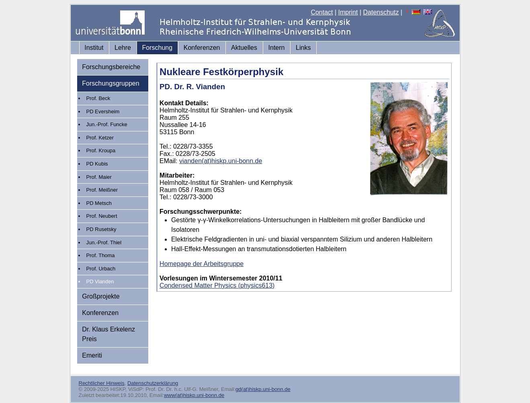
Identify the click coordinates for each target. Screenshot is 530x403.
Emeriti (92, 355)
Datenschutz (381, 12)
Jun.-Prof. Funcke (106, 124)
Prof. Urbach (101, 269)
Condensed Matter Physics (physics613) (217, 285)
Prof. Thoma (100, 255)
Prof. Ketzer (100, 138)
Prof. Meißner (102, 190)
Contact (322, 12)
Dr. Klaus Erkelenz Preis (108, 334)
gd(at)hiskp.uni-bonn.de (263, 389)
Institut (93, 47)
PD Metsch (99, 203)
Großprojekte (100, 296)
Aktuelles (244, 47)
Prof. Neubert (101, 216)
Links (303, 47)
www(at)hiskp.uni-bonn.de (194, 395)
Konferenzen (202, 47)
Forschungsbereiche (111, 66)
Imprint (348, 12)
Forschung (157, 47)
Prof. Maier (99, 177)
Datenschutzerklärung (152, 383)
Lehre (123, 47)
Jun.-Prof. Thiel (104, 242)
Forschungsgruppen (110, 83)
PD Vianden (100, 281)
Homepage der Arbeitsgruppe (202, 263)
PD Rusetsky (101, 229)
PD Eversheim (103, 111)
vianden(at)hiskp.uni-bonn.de (220, 161)
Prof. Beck (98, 98)
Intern (276, 47)
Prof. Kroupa (101, 150)
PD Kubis (97, 164)
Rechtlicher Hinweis (102, 383)
